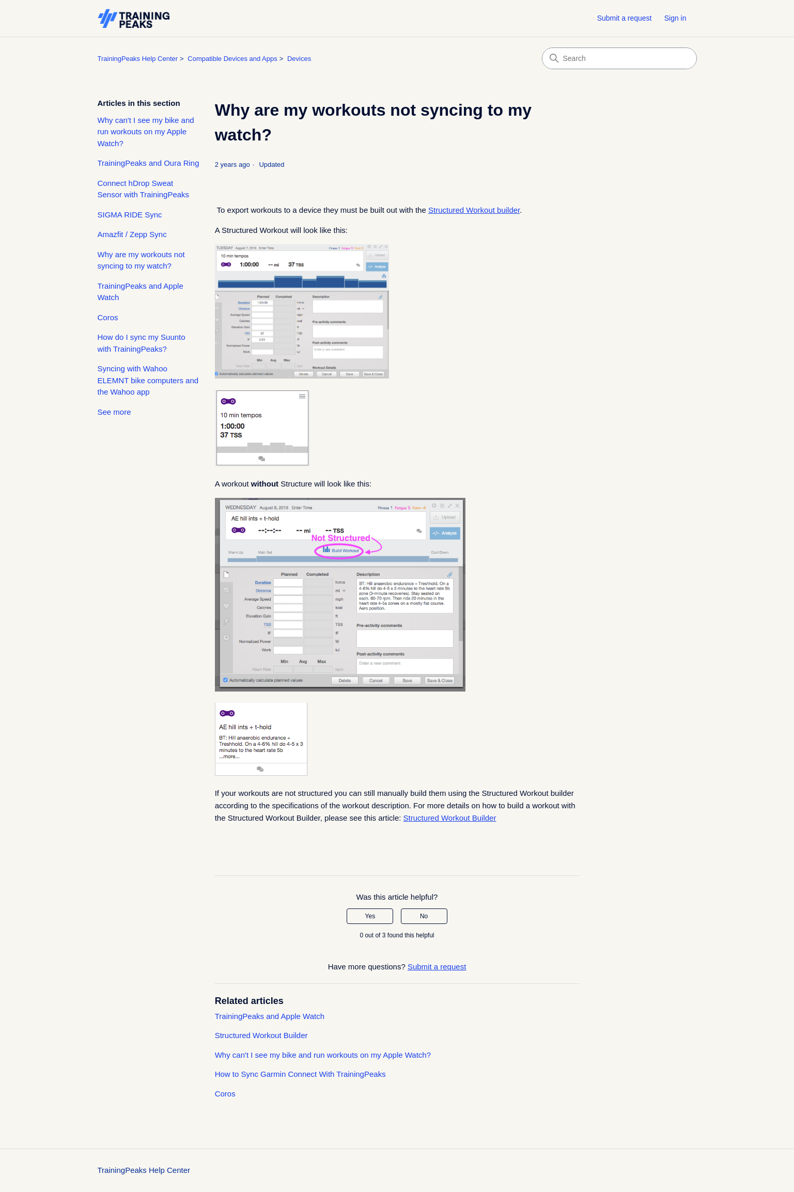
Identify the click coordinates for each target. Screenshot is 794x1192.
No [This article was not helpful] (424, 916)
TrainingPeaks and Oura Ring (148, 163)
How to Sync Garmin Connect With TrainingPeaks (300, 1074)
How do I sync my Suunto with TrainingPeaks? (141, 343)
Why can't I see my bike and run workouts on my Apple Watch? (146, 132)
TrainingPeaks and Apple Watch (140, 291)
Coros (108, 317)
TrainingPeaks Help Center (138, 58)
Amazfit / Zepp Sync (132, 234)
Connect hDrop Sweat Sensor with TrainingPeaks (144, 189)
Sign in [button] (675, 18)
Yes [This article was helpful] (370, 916)
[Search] (619, 58)
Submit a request (624, 18)
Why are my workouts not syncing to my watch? (141, 260)
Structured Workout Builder (449, 817)
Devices (299, 58)
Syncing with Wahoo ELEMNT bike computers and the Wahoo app (148, 380)
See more (114, 411)
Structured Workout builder (474, 210)
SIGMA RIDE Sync (130, 214)
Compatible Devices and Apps (232, 58)
